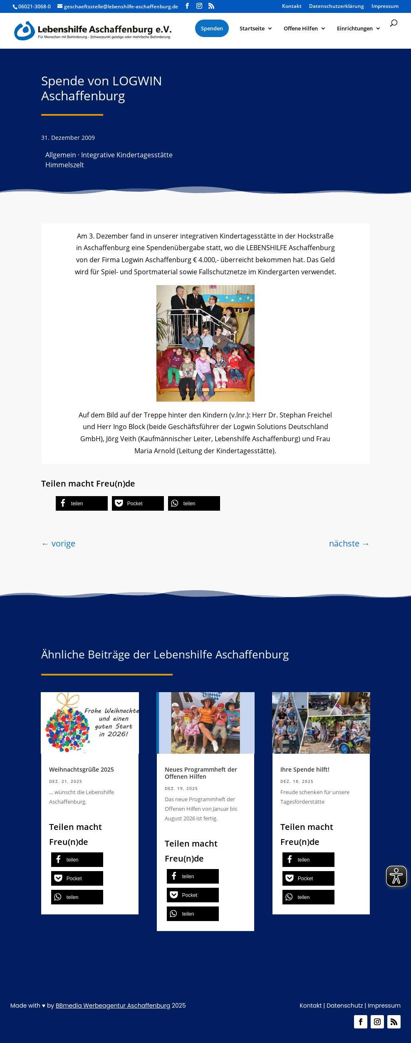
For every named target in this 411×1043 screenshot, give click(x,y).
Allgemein (60, 154)
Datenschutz (345, 1005)
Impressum (385, 7)
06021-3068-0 (34, 6)
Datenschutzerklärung (336, 7)
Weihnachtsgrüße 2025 (81, 769)
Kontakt (292, 7)
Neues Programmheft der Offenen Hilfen (201, 772)
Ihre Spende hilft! (304, 769)
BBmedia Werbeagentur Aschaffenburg (113, 1005)
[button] (82, 503)
